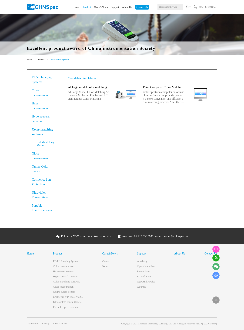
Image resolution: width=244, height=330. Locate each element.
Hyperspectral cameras (41, 119)
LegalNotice (32, 323)
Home (77, 7)
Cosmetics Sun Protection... (41, 182)
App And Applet (146, 281)
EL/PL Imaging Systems (41, 80)
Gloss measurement (40, 156)
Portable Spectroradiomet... (43, 208)
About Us (127, 7)
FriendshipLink (60, 323)
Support (115, 7)
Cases (105, 261)
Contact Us (142, 7)
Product (87, 7)
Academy (142, 261)
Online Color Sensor (40, 169)
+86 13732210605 (142, 236)
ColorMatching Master (45, 144)
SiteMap (45, 323)
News (105, 266)
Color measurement (40, 93)
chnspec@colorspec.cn (175, 236)
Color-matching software (42, 132)
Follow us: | (86, 236)
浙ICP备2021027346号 (206, 324)
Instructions (143, 271)
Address (141, 286)
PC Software (144, 276)
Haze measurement (40, 106)
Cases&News (101, 7)
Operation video (145, 266)
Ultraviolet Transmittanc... (41, 195)
